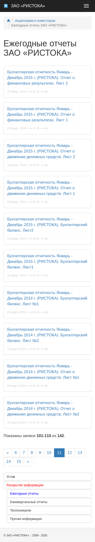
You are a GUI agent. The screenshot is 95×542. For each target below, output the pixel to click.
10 (49, 452)
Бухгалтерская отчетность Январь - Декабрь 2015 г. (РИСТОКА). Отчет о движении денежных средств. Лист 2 (41, 151)
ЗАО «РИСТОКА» (28, 6)
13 (80, 452)
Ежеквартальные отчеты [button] (28, 502)
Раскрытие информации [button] (25, 485)
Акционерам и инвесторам (35, 20)
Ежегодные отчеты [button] (24, 493)
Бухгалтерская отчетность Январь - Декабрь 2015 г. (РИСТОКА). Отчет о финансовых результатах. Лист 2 (41, 78)
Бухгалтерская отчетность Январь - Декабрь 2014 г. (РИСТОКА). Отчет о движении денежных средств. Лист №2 (43, 408)
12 (69, 452)
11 (59, 452)
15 (19, 461)
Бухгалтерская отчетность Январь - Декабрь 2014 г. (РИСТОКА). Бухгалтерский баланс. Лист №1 (47, 298)
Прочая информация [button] (26, 519)
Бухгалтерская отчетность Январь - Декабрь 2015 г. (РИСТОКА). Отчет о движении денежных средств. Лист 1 (41, 188)
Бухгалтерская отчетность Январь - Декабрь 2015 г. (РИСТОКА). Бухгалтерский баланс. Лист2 (47, 225)
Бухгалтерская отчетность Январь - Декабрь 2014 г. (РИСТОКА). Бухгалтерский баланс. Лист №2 (47, 335)
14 (8, 461)
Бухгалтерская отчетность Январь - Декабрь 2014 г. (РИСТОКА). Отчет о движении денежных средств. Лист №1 (43, 372)
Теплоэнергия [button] (20, 510)
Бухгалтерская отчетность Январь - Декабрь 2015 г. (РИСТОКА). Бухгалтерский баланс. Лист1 (47, 262)
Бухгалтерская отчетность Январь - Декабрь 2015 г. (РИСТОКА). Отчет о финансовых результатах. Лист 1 (41, 115)
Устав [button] (11, 477)
